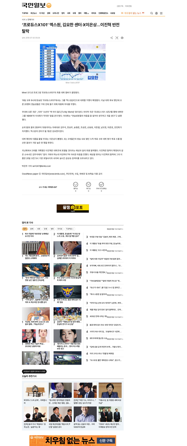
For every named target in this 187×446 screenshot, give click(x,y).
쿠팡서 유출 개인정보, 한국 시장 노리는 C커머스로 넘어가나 (106, 272)
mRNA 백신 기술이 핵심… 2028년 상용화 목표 (35, 345)
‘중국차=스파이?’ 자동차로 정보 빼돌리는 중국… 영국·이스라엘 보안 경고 (68, 346)
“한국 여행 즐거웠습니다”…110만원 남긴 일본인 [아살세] (36, 279)
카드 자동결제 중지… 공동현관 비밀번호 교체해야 (37, 257)
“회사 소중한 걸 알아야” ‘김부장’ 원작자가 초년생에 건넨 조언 (105, 294)
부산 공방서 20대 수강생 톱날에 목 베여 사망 (69, 279)
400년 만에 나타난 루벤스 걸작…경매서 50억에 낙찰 (106, 316)
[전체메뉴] (161, 13)
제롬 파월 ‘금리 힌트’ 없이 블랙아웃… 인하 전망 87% (105, 310)
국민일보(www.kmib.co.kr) (53, 174)
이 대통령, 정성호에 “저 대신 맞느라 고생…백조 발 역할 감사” (68, 235)
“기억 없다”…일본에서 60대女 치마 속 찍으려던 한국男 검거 (36, 301)
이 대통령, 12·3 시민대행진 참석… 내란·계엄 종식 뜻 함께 (106, 250)
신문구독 (120, 6)
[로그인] (156, 13)
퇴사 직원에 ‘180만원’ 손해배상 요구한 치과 (37, 235)
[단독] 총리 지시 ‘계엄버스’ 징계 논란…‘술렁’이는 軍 (35, 425)
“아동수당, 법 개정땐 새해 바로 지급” (110, 401)
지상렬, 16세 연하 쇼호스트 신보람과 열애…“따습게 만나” (37, 323)
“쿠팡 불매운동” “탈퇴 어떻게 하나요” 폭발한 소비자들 (105, 281)
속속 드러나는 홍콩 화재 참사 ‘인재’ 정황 (69, 301)
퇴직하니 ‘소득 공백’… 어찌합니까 (35, 401)
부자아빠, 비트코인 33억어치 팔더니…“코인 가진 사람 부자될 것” (106, 266)
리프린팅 (128, 6)
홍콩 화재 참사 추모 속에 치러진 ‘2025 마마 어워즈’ (106, 325)
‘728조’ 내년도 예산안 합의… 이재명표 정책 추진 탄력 (109, 425)
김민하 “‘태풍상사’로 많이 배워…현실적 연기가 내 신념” (69, 323)
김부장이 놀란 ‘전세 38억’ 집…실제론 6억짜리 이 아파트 (68, 257)
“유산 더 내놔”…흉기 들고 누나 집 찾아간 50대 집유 (106, 287)
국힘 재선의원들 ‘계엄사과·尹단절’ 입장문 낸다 (59, 425)
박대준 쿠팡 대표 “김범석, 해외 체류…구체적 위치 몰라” (106, 237)
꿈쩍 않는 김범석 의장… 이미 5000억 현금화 (84, 425)
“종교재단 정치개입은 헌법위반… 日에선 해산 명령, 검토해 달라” (60, 402)
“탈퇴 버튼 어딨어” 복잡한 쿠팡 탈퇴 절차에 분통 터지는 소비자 (106, 259)
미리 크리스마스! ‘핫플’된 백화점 (102, 353)
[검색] (151, 13)
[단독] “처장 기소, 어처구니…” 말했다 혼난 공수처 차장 (85, 401)
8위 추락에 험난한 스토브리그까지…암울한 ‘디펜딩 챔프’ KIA (105, 338)
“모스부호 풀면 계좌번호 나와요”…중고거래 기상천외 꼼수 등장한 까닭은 (106, 360)
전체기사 (31, 19)
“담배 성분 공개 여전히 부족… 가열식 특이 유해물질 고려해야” (105, 347)
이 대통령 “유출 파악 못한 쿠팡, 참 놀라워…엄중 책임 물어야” (106, 243)
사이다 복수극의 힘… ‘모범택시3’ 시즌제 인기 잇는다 (106, 332)
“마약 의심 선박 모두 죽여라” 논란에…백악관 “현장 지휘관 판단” (105, 303)
